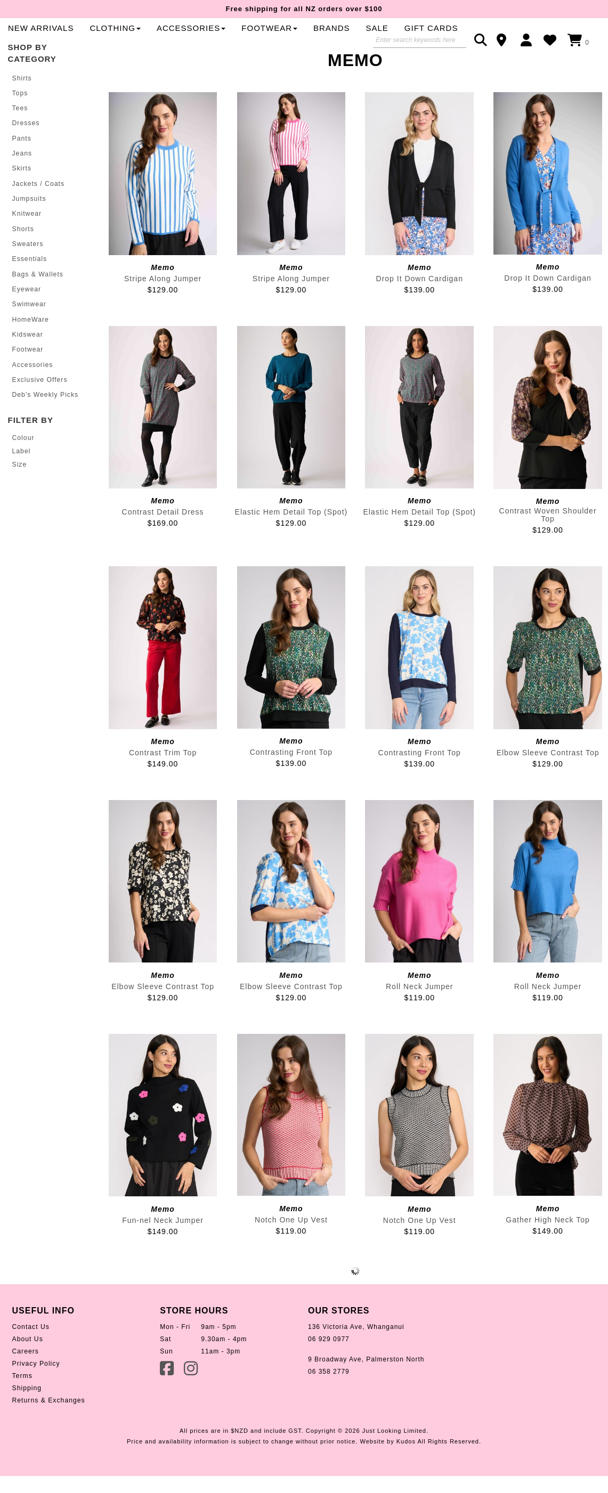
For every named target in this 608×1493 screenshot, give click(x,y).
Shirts (22, 107)
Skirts (21, 196)
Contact (505, 40)
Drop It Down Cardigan (419, 308)
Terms (22, 1405)
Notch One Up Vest (291, 1248)
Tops (20, 122)
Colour (23, 463)
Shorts (23, 256)
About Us (27, 1368)
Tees (20, 137)
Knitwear (27, 241)
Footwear (27, 375)
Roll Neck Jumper (419, 1015)
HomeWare (30, 345)
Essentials (29, 286)
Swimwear (29, 331)
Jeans (22, 181)
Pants (21, 166)
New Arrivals (244, 37)
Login (529, 40)
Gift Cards (238, 56)
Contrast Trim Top (163, 782)
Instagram (192, 1397)
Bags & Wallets (37, 301)
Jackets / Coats (38, 211)
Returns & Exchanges (48, 1429)
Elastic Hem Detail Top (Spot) (291, 541)
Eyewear (26, 316)
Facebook (168, 1397)
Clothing (319, 37)
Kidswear (27, 360)
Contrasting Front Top (291, 781)
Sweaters (27, 271)
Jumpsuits (29, 226)
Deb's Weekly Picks (45, 420)
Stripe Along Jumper (162, 308)
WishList (553, 40)
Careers (25, 1380)
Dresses (25, 152)
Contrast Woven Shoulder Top (548, 544)
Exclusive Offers (39, 405)
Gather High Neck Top (547, 1248)
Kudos (406, 1470)
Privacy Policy (36, 1393)
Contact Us (30, 1356)
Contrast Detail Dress (163, 541)
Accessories (32, 390)
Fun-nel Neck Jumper (163, 1249)
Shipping (27, 1417)
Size (19, 489)
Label (21, 476)
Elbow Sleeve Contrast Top (548, 782)
